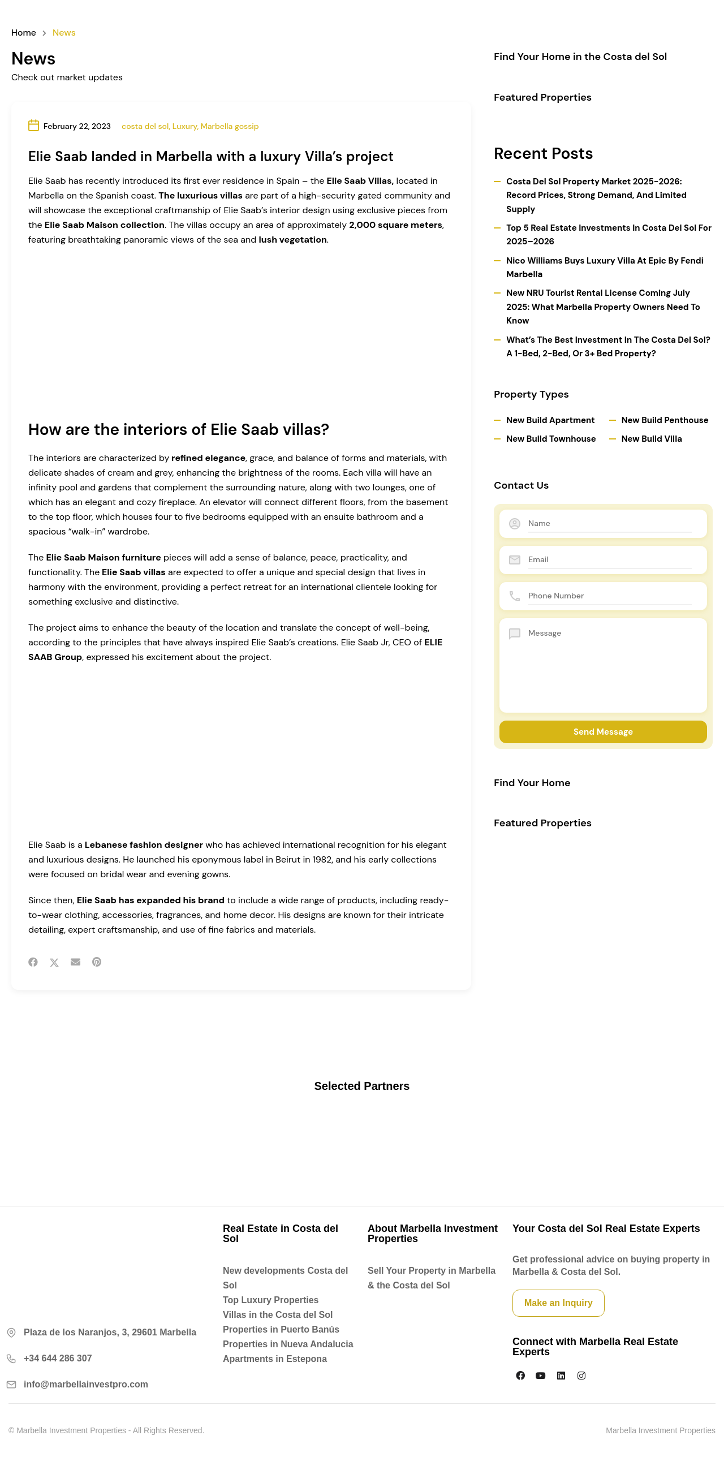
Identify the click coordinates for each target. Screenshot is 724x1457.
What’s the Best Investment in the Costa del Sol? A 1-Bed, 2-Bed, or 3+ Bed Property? (608, 346)
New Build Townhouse (551, 439)
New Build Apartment (550, 420)
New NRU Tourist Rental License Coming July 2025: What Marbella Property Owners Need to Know (603, 306)
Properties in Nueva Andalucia (288, 1344)
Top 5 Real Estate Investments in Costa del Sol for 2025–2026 (609, 234)
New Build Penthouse (665, 420)
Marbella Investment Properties (661, 1430)
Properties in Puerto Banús (281, 1329)
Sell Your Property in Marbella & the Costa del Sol (431, 1278)
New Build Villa (652, 439)
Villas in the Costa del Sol (278, 1315)
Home (23, 32)
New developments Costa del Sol (285, 1278)
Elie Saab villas (134, 572)
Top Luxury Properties (271, 1300)
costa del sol (145, 126)
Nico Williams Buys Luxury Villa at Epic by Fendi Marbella (604, 267)
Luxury (185, 126)
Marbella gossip (230, 126)
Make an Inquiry (558, 1303)
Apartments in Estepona (275, 1359)
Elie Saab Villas (360, 181)
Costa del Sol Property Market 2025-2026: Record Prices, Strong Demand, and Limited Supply (596, 195)
